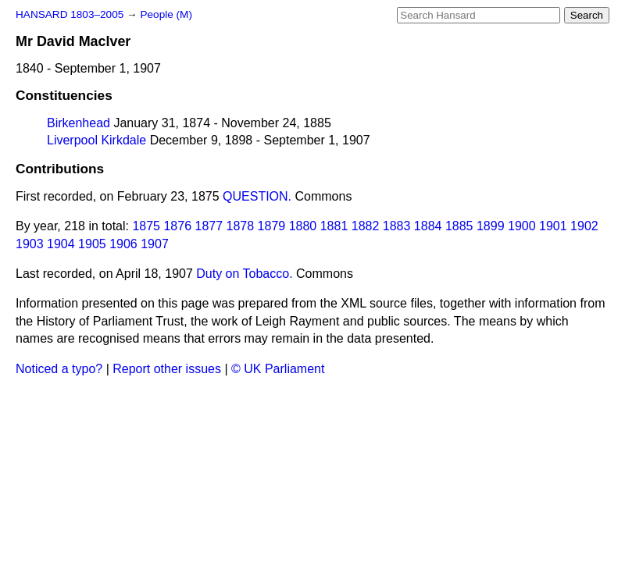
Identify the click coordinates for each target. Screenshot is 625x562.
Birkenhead (78, 123)
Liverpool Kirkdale (96, 140)
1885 (459, 226)
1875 (146, 226)
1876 (177, 226)
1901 (553, 226)
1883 (397, 226)
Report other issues (166, 368)
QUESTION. (257, 196)
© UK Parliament (277, 368)
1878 (241, 226)
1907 (155, 244)
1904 (61, 244)
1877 (209, 226)
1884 (428, 226)
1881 (334, 226)
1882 (366, 226)
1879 (272, 226)
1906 (123, 244)
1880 (303, 226)
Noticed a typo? (59, 368)
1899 (491, 226)
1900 (522, 226)
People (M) (165, 14)
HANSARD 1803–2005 (69, 14)
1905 (92, 244)
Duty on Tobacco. (244, 273)
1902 (584, 226)
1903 (30, 244)
